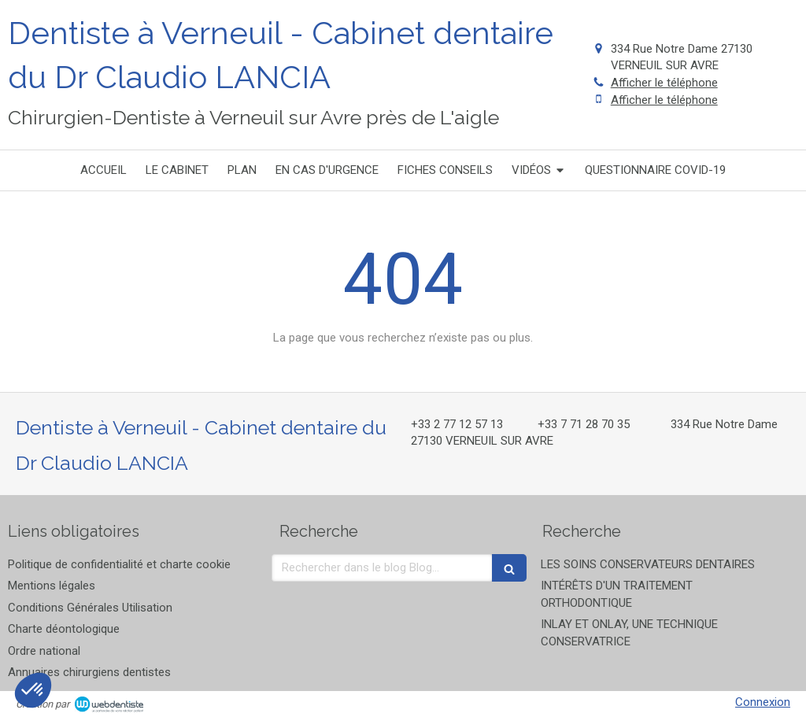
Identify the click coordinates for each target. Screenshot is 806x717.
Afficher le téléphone (664, 83)
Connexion (762, 702)
